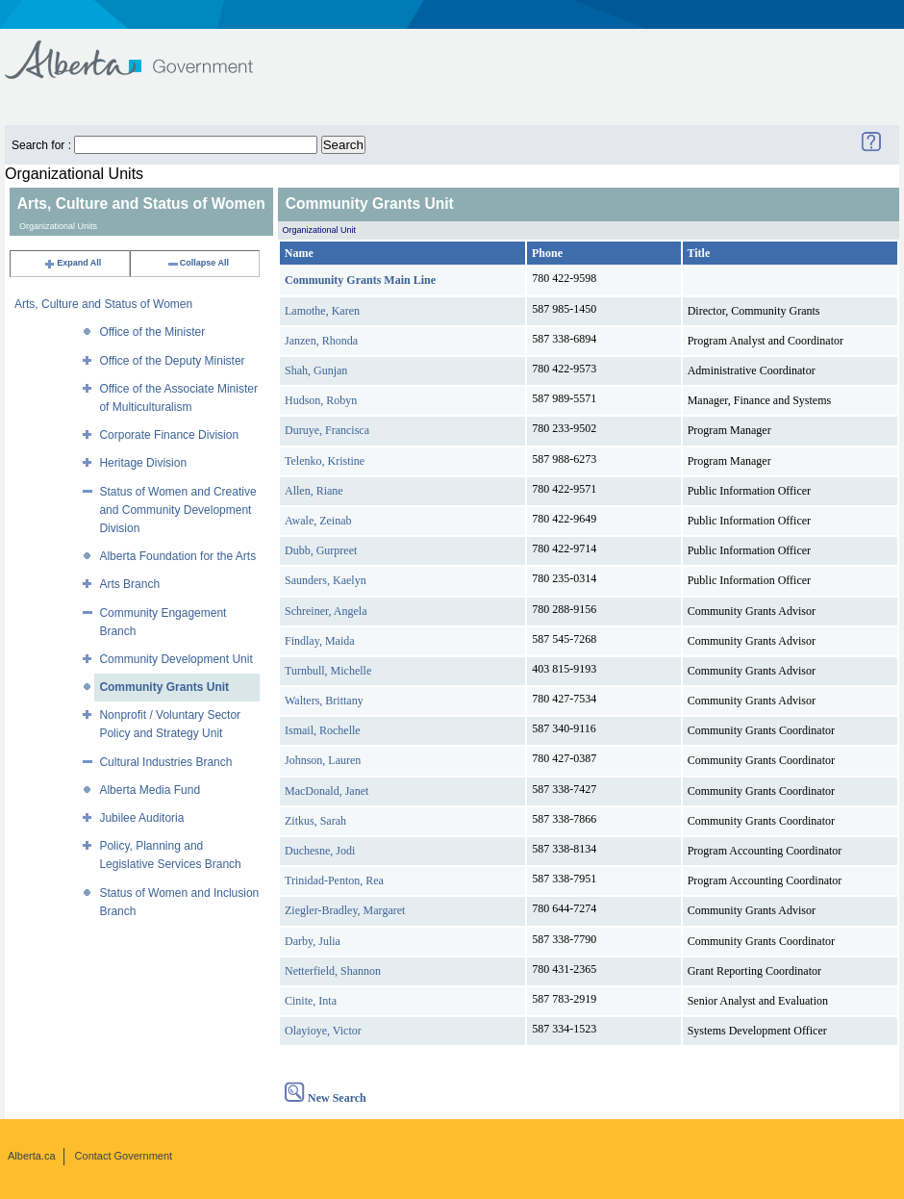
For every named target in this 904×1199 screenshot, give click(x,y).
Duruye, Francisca (327, 430)
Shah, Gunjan (316, 370)
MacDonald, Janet (326, 791)
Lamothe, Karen (322, 311)
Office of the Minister (152, 332)
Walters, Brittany (324, 700)
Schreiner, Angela (326, 611)
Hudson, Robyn (321, 400)
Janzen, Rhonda (321, 340)
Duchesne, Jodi (320, 850)
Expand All (72, 263)
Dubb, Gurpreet (321, 550)
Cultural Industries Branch (165, 762)
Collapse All (197, 263)
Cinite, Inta (311, 1001)
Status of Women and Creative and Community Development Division (177, 510)
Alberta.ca (32, 1155)
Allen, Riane (314, 490)
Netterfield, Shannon (333, 971)
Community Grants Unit (164, 687)
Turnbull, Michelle (328, 670)
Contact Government (124, 1155)
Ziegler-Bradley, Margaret (345, 910)
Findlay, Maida (320, 641)
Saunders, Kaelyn (325, 580)
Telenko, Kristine (324, 461)
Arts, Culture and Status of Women (103, 304)
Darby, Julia (312, 941)
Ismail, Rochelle (323, 730)
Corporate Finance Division (169, 435)
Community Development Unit (175, 659)
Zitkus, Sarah (315, 821)
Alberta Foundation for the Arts (177, 556)
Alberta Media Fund (149, 790)
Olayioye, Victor (323, 1030)
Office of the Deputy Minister (171, 361)
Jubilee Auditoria (141, 818)
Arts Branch (129, 584)
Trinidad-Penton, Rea (334, 880)
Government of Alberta (144, 50)
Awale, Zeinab (318, 520)
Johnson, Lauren (323, 760)
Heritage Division (143, 463)
